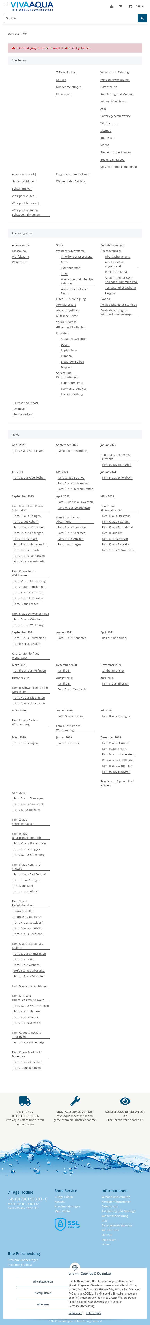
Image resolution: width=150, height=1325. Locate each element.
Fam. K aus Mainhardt (28, 592)
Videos (104, 145)
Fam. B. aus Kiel (24, 959)
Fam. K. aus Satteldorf (116, 544)
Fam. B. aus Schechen (28, 1062)
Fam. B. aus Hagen (26, 743)
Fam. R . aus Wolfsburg (29, 625)
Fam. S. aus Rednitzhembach (23, 903)
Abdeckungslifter (67, 310)
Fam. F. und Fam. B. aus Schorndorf (27, 508)
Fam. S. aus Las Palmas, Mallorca (27, 946)
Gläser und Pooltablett (71, 327)
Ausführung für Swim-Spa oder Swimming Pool (121, 280)
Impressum (75, 1313)
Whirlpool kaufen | (24, 196)
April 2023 (63, 496)
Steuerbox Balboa (72, 361)
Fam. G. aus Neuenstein (29, 703)
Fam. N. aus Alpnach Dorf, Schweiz (117, 783)
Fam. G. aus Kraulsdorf (29, 928)
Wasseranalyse (66, 322)
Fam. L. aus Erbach (26, 604)
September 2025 (67, 445)
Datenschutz (93, 1313)
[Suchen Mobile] (70, 18)
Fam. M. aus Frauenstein (30, 843)
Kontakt (61, 79)
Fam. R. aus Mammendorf (30, 544)
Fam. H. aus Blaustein (116, 771)
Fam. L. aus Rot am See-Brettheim (115, 457)
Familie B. (64, 683)
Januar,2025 (108, 445)
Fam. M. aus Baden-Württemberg (25, 722)
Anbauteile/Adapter (74, 339)
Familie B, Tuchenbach (73, 451)
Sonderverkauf (23, 414)
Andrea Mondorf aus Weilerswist (25, 655)
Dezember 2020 (66, 665)
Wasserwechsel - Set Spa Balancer (77, 281)
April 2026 (18, 445)
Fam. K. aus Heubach (115, 743)
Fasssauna (19, 251)
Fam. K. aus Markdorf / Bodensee (27, 1054)
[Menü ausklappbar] (5, 2)
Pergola (110, 293)
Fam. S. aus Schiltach (71, 533)
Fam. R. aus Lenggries (28, 849)
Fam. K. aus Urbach (26, 550)
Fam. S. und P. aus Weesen (75, 502)
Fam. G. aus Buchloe (71, 477)
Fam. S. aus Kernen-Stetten (75, 489)
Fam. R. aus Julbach (26, 891)
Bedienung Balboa (112, 159)
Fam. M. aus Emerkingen (74, 507)
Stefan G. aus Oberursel (29, 970)
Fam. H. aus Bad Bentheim (31, 874)
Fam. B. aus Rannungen (29, 556)
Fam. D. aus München (28, 619)
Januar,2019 (64, 737)
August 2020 (64, 678)
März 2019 (19, 737)
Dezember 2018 (110, 737)
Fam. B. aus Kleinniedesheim (111, 508)
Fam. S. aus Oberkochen (29, 477)
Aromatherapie (66, 304)
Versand (97, 1321)
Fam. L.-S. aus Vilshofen (29, 976)
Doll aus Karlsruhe (114, 638)
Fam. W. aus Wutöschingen (31, 1006)
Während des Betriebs (71, 181)
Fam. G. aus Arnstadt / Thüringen (26, 1035)
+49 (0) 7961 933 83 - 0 (27, 1199)
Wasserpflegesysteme (70, 251)
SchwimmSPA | (22, 188)
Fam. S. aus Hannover (72, 527)
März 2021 (19, 665)
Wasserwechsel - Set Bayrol (74, 291)
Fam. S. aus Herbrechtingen (30, 986)
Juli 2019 (106, 710)
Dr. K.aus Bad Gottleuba (117, 760)
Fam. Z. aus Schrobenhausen (23, 822)
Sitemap (105, 130)
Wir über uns (109, 123)
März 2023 (107, 496)
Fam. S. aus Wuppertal (72, 689)
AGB (103, 109)
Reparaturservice (72, 383)
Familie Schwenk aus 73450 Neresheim (30, 690)
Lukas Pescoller (24, 911)
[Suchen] (142, 18)
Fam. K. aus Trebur (26, 1017)
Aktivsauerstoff (70, 268)
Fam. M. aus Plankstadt (29, 561)
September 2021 (23, 632)
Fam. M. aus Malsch (115, 538)
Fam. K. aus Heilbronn (28, 934)
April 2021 (107, 632)
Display (66, 367)
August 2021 (64, 632)
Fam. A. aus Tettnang (115, 521)
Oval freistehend (116, 272)
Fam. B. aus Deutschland (30, 638)
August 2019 (64, 710)
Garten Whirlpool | (24, 181)
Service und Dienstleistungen (67, 375)
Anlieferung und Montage (117, 94)
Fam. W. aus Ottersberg (29, 855)
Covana (105, 299)
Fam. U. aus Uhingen (27, 516)
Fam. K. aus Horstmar (116, 516)
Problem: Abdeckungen (115, 152)
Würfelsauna (20, 256)
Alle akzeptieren (43, 1281)
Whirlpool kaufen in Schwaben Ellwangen (26, 212)
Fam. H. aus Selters (114, 749)
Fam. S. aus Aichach (27, 965)
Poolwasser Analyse (74, 388)
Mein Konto (63, 94)
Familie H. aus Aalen (27, 644)
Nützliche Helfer (67, 316)
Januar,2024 (108, 472)
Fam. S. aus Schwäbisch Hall (30, 613)
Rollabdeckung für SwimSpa (118, 304)
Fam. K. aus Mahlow (27, 1011)
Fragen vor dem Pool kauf (72, 174)
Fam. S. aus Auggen (70, 538)
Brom (64, 262)
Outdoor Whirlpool (26, 403)
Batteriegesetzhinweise (115, 116)
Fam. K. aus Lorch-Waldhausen (24, 573)
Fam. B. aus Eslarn (26, 538)
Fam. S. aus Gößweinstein (119, 550)
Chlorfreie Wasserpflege (76, 256)
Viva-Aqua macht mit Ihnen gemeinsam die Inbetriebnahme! (75, 1116)
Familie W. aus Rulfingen (30, 670)
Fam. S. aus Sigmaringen (30, 953)
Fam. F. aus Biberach (115, 683)
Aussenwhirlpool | (24, 174)
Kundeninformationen (114, 79)
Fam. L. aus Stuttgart (27, 880)
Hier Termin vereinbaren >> (125, 1116)
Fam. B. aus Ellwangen (28, 798)
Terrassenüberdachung (120, 287)
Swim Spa (20, 409)
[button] (111, 6)
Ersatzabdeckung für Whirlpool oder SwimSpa (116, 312)
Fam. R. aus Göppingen (117, 766)
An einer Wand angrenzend (115, 264)
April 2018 (18, 793)
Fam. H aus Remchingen (29, 587)
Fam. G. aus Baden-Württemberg (69, 728)
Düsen (65, 344)
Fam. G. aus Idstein (70, 716)
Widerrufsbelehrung (113, 101)
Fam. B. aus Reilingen (116, 716)
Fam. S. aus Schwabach (117, 477)
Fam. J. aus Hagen (69, 544)
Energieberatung (72, 394)
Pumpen (66, 356)
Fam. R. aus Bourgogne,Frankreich (26, 835)
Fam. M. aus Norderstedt (118, 754)
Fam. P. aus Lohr (68, 743)
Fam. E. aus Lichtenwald (73, 483)
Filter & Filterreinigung (71, 299)
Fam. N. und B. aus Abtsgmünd (68, 519)
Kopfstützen (69, 350)
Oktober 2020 (21, 678)
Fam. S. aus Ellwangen (28, 598)
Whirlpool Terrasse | (25, 203)
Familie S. (64, 670)
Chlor (64, 273)
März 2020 (19, 710)
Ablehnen (43, 1304)
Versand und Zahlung (114, 72)
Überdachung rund (117, 256)
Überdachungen (111, 251)
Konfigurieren (43, 1293)
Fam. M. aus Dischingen (29, 697)
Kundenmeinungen (69, 87)
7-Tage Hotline (65, 72)
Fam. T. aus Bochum (27, 810)
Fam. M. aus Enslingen (28, 533)
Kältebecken (20, 262)
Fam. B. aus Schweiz (27, 1023)
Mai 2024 (62, 472)
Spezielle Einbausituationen (118, 167)
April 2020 (107, 678)
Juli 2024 (17, 472)
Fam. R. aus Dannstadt (28, 804)
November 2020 (110, 665)
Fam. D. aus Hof (112, 533)
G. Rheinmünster (113, 670)
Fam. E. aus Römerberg (29, 1042)
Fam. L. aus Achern (26, 521)
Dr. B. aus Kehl (23, 886)
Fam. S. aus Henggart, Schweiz (26, 867)
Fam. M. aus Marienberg (30, 581)
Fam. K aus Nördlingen (29, 451)
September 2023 (23, 496)
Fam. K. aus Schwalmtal (117, 527)
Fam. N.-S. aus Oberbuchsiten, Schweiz (28, 998)
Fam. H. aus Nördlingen (29, 527)
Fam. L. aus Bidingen (27, 1068)
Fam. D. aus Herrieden (116, 464)
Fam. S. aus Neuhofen (72, 638)
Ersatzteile (63, 333)
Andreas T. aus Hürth (28, 917)
